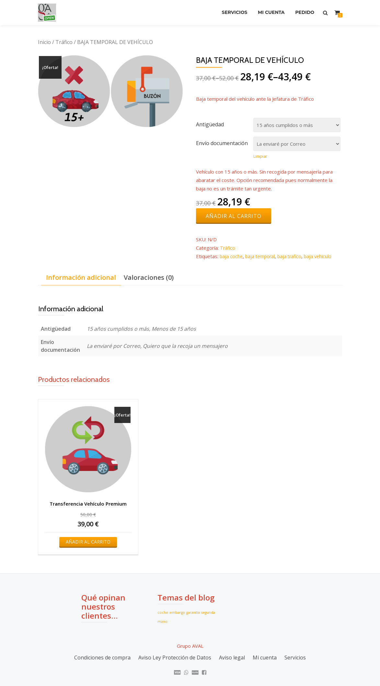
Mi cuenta (267, 13)
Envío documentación (222, 143)
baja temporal (261, 257)
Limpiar (260, 156)
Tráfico (64, 42)
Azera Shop (159, 668)
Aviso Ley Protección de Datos (174, 633)
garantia (193, 588)
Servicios (229, 13)
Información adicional (81, 278)
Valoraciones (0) (149, 278)
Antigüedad (210, 124)
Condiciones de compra (102, 633)
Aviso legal (232, 633)
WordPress (221, 668)
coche (162, 588)
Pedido (303, 13)
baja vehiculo (321, 257)
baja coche (231, 257)
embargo (177, 588)
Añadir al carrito (233, 216)
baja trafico (292, 257)
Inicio (44, 42)
